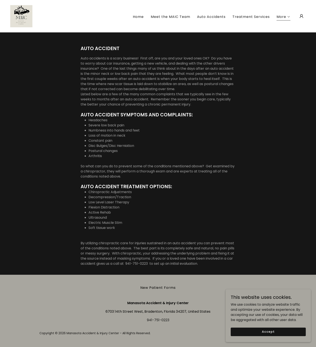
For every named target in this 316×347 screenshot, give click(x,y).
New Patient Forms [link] (158, 287)
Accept (268, 340)
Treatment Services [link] (251, 16)
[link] (21, 15)
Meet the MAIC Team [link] (170, 16)
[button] (283, 17)
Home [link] (138, 16)
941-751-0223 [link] (158, 320)
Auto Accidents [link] (211, 16)
